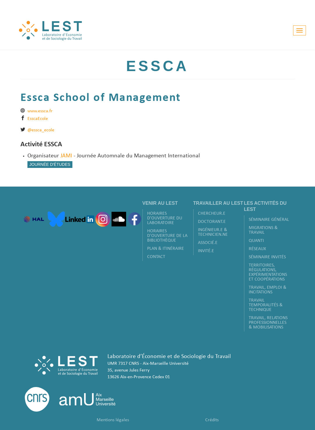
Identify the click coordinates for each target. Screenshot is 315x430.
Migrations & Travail (263, 230)
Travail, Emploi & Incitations (267, 290)
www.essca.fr (40, 111)
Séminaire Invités (267, 257)
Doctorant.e (212, 221)
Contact (156, 256)
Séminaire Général (269, 219)
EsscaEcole (37, 118)
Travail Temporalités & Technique (266, 305)
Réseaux (257, 249)
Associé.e (207, 242)
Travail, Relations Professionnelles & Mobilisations (268, 323)
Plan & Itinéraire (165, 248)
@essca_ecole (40, 130)
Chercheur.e (211, 213)
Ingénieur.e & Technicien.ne (213, 232)
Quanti (256, 240)
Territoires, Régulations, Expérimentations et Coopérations (268, 272)
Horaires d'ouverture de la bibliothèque (167, 236)
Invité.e (206, 251)
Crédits (212, 420)
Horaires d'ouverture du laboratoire (164, 218)
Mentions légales (113, 420)
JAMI (66, 156)
